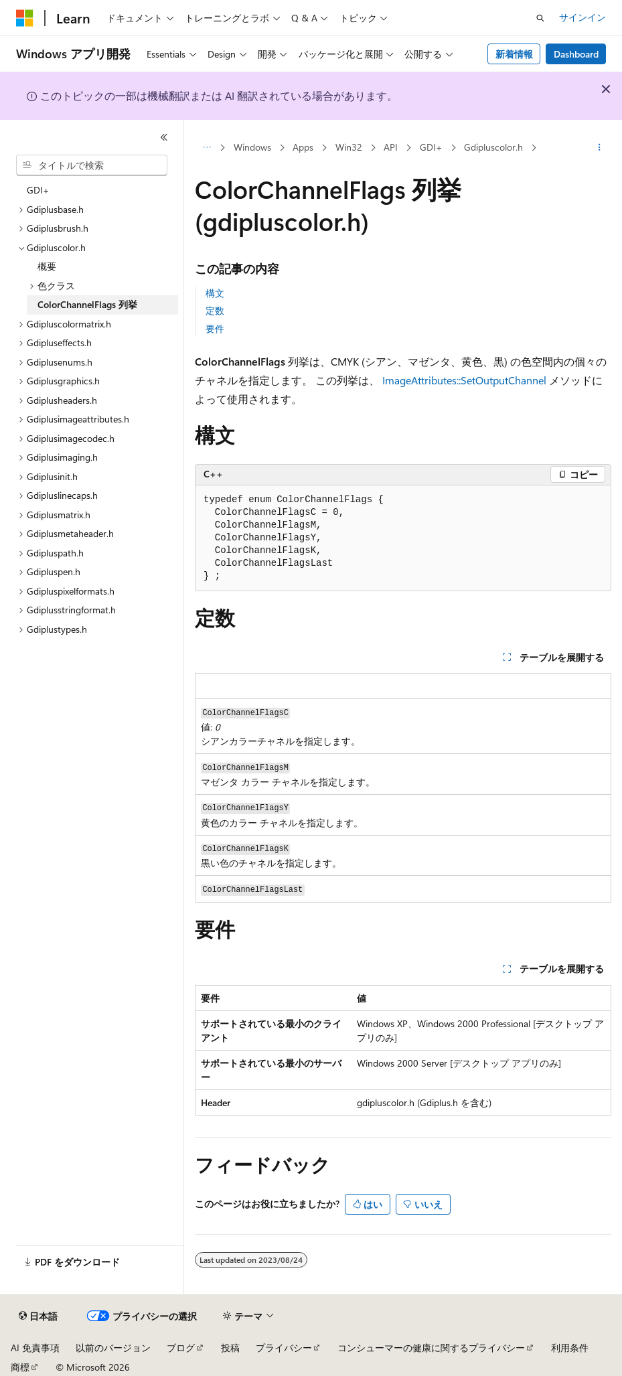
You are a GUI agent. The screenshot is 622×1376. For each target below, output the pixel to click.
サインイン (582, 17)
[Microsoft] (24, 18)
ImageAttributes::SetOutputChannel (464, 380)
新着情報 (514, 54)
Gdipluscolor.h (493, 147)
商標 (20, 1367)
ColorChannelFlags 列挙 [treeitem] (87, 304)
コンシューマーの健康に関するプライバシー (431, 1347)
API (391, 147)
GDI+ (431, 147)
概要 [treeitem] (46, 266)
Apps (303, 147)
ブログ (181, 1347)
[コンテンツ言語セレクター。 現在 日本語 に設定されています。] (38, 1316)
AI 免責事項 (35, 1347)
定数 (215, 310)
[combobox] (91, 165)
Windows (252, 147)
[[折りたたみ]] (164, 137)
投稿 (230, 1347)
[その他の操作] (599, 148)
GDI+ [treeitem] (38, 189)
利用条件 (570, 1347)
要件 (215, 328)
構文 (215, 293)
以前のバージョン (113, 1347)
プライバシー (284, 1347)
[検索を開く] (540, 18)
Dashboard (576, 54)
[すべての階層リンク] (206, 148)
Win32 (348, 147)
